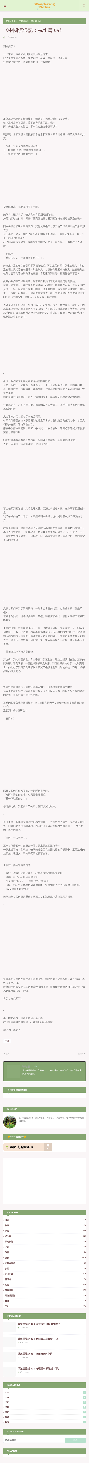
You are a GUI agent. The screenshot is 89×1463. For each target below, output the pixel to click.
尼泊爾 (45, 1236)
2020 (45, 1417)
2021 (45, 1412)
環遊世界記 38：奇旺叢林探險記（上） (39, 1338)
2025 (45, 1392)
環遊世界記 (45, 1295)
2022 (45, 1407)
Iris (35, 1066)
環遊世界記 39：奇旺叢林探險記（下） (39, 1368)
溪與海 (45, 1279)
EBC (45, 1306)
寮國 (45, 1284)
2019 (45, 1422)
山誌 (45, 1220)
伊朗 (45, 1247)
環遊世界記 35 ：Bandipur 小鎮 (35, 1353)
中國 (13, 21)
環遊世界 (45, 1290)
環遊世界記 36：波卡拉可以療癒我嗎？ (39, 1323)
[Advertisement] (31, 1180)
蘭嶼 (45, 1301)
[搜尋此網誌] (34, 1440)
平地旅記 (45, 1241)
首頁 (8, 21)
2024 (45, 1397)
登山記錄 (45, 1274)
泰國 (45, 1268)
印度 (45, 1252)
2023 (45, 1402)
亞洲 (45, 1257)
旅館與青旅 (45, 1263)
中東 (45, 1225)
